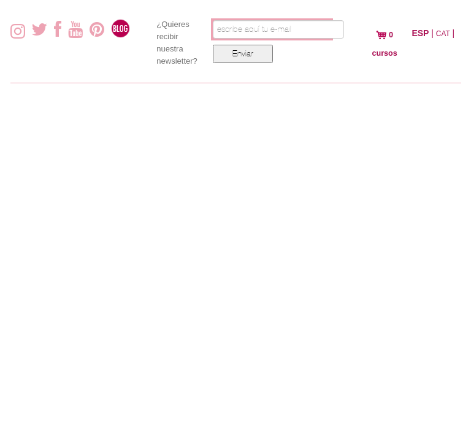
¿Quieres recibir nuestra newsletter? (176, 43)
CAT (443, 33)
